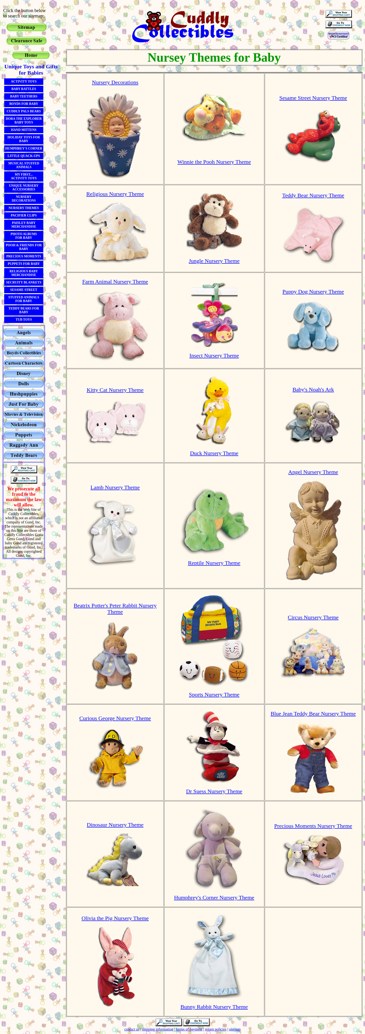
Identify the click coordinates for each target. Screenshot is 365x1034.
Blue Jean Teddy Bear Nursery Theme (313, 714)
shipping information (157, 1029)
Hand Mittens (23, 130)
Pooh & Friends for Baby (24, 247)
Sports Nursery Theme (214, 695)
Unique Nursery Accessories (24, 187)
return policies (215, 1029)
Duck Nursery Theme (214, 453)
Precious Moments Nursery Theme (313, 826)
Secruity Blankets (23, 282)
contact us (131, 1029)
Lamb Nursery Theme (115, 487)
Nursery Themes (24, 208)
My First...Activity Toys (24, 176)
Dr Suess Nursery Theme (214, 791)
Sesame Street (23, 290)
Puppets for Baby (24, 264)
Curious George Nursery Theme (115, 718)
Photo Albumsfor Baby (24, 235)
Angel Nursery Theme (313, 472)
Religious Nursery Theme (115, 194)
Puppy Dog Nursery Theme (313, 292)
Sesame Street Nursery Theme (313, 98)
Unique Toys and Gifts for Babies (31, 69)
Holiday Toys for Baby (23, 139)
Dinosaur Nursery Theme (115, 825)
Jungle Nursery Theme (214, 261)
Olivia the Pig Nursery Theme (115, 918)
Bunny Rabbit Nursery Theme (214, 1007)
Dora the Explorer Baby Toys (24, 120)
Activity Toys (24, 81)
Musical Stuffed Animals (23, 165)
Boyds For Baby (23, 104)
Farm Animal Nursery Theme (115, 282)
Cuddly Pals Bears (24, 111)
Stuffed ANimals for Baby (23, 299)
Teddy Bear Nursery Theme (313, 195)
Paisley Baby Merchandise (23, 224)
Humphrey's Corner (23, 148)
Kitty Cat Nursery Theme (115, 390)
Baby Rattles (23, 89)
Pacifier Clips (24, 215)
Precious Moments (23, 256)
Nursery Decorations (24, 198)
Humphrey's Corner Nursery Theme (214, 897)
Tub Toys (24, 319)
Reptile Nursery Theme (214, 563)
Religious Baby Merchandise (24, 273)
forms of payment (189, 1029)
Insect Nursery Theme (214, 355)
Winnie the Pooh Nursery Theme (214, 162)
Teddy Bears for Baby (23, 310)
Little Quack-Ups (24, 156)
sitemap (235, 1029)
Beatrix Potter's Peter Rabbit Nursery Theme (115, 608)
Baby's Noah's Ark (313, 389)
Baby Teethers (23, 96)
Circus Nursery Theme (313, 617)
